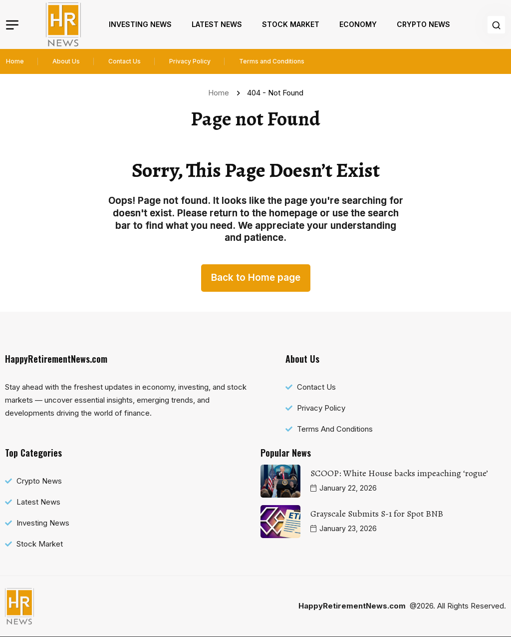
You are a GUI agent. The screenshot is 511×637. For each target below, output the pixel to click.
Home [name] (220, 92)
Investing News (140, 24)
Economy (358, 24)
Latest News (217, 24)
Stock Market (290, 24)
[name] (63, 24)
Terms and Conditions (271, 61)
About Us (66, 61)
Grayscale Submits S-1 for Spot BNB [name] (376, 514)
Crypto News (423, 24)
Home (15, 61)
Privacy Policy (190, 61)
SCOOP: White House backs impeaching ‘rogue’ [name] (399, 473)
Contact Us (124, 61)
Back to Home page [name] (255, 277)
